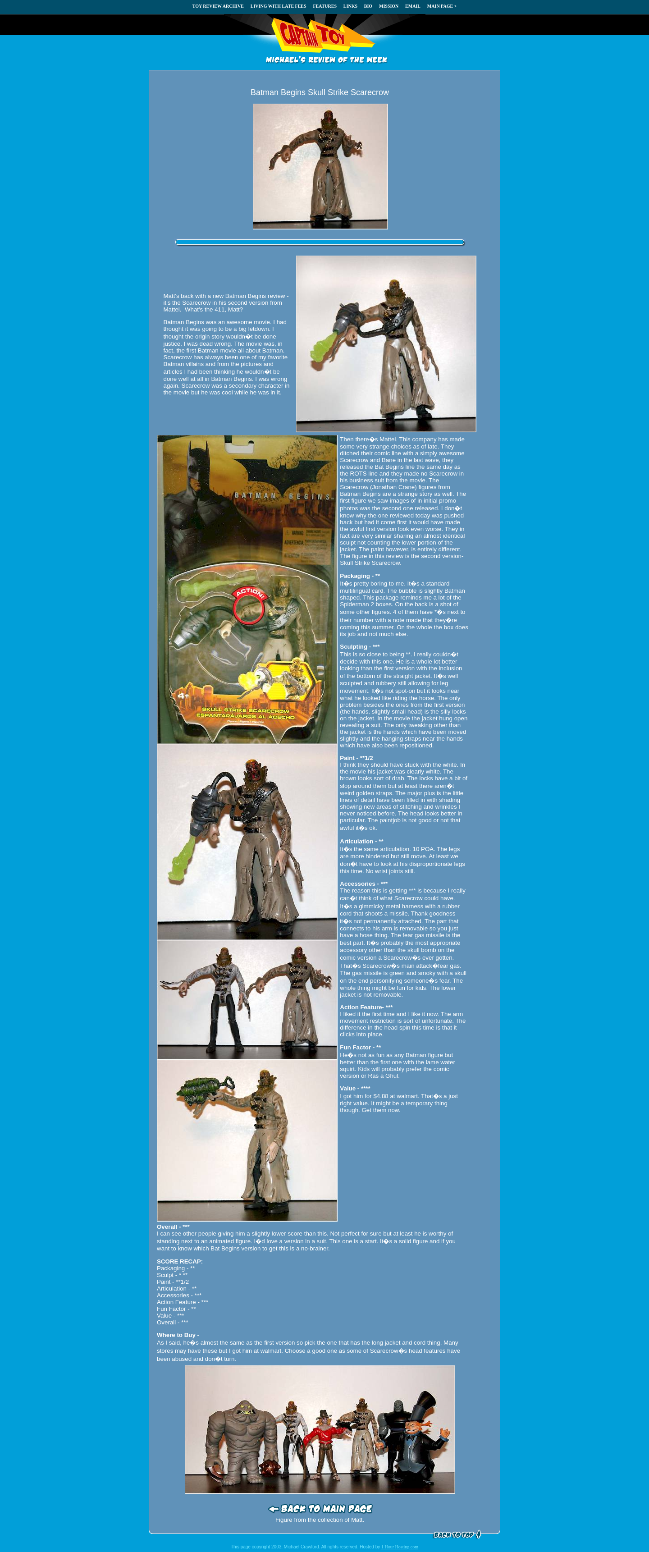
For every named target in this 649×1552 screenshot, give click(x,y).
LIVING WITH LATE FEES (278, 6)
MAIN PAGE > (442, 6)
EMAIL (412, 6)
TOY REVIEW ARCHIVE (218, 6)
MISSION (388, 6)
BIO (368, 6)
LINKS (350, 6)
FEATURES (325, 6)
